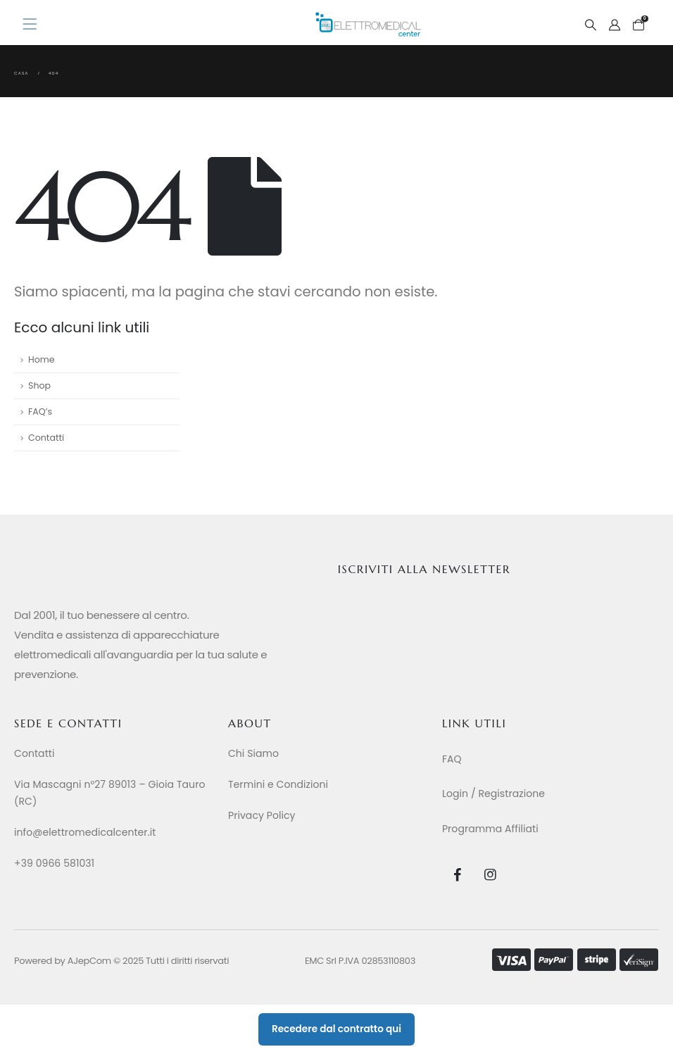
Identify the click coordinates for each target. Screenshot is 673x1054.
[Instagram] (490, 874)
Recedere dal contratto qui (336, 1029)
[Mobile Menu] (34, 24)
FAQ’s (40, 412)
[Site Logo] (368, 24)
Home (41, 359)
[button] (590, 25)
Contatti (46, 438)
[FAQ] (542, 759)
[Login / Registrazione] (542, 793)
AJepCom (89, 960)
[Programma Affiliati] (542, 828)
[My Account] (615, 25)
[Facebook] (457, 874)
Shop (39, 385)
